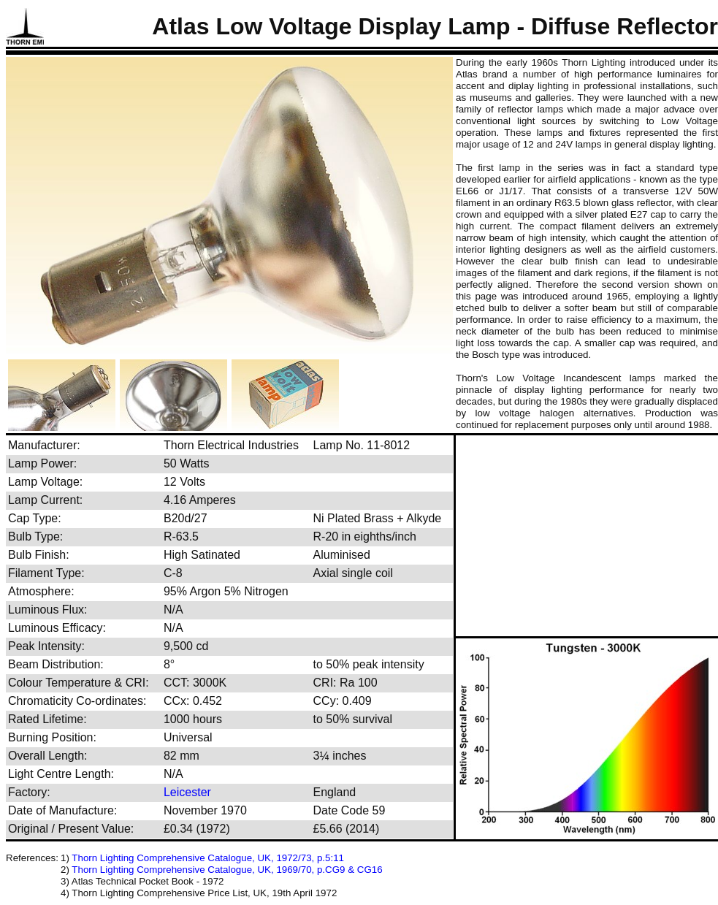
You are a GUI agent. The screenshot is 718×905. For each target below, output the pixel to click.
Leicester (187, 792)
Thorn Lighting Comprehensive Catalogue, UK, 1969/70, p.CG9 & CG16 (227, 869)
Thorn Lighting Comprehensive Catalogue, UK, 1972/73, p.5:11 (208, 857)
